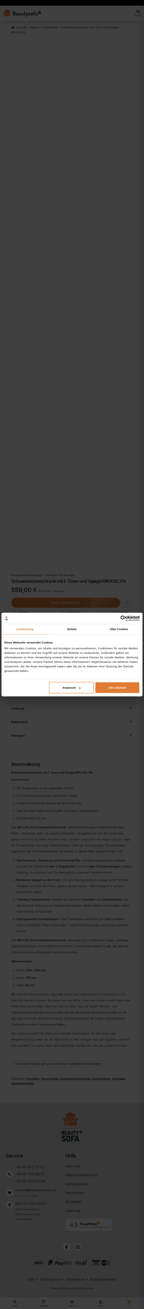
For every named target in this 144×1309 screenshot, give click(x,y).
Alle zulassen (117, 687)
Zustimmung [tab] (25, 629)
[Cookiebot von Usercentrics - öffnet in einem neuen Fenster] (123, 618)
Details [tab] (72, 629)
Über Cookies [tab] (119, 629)
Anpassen (71, 687)
